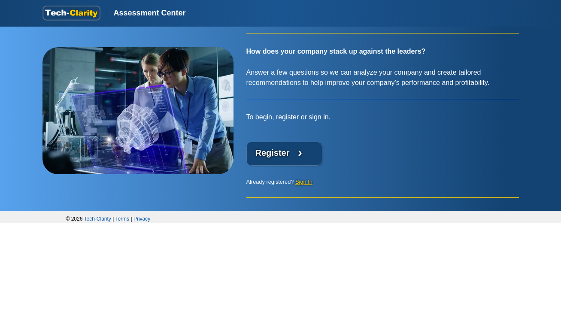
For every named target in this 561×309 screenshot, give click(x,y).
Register (279, 152)
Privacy (141, 219)
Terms (122, 219)
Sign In (303, 182)
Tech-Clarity (97, 219)
